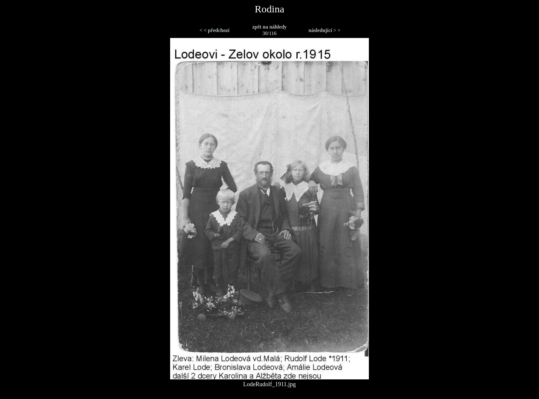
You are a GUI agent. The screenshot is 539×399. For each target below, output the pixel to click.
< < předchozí (214, 30)
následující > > (324, 30)
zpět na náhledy (269, 27)
